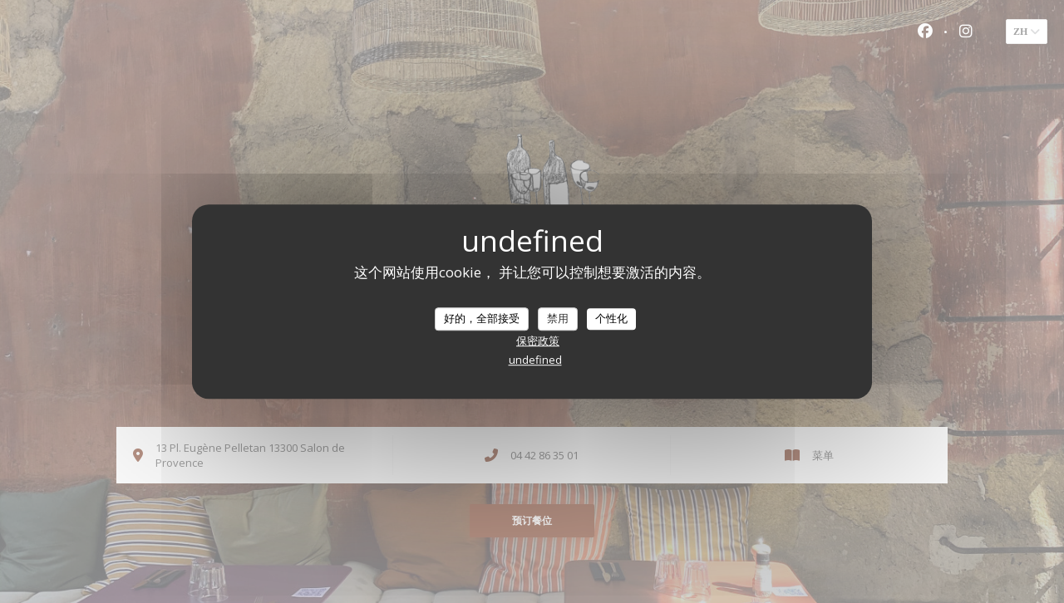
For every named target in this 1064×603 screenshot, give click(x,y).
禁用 (558, 318)
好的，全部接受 (482, 318)
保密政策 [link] (537, 340)
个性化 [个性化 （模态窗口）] (611, 318)
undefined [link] (535, 359)
